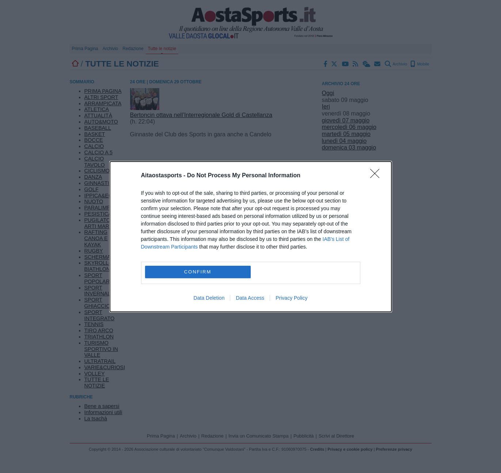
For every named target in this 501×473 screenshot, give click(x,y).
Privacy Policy (291, 298)
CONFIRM (198, 272)
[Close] (377, 176)
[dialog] (250, 237)
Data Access (250, 298)
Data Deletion (209, 298)
